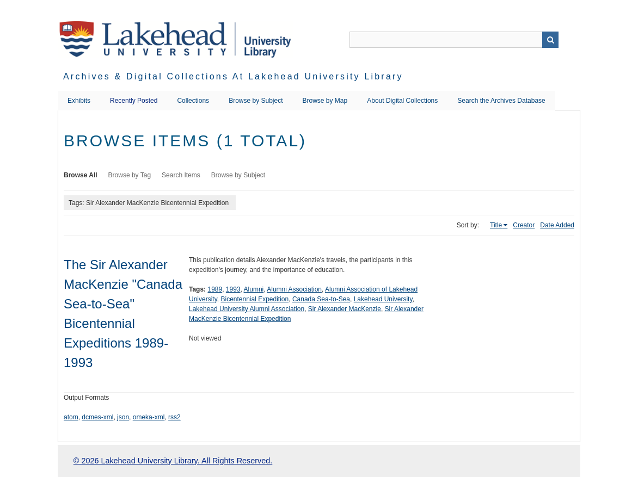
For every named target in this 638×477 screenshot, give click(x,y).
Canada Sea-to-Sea (321, 299)
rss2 (174, 417)
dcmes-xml (97, 417)
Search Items (181, 175)
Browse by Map (325, 100)
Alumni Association (294, 289)
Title (496, 225)
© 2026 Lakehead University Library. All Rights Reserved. (172, 460)
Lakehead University (383, 299)
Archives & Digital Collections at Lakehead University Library (233, 76)
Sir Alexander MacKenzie (344, 309)
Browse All (80, 175)
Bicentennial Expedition (254, 299)
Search (550, 40)
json (123, 417)
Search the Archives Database (501, 100)
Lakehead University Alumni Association (246, 309)
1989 (214, 289)
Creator (524, 225)
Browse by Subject (256, 100)
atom (71, 417)
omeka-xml (149, 417)
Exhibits (79, 100)
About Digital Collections (402, 100)
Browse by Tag (129, 175)
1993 (233, 289)
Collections (193, 100)
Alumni (254, 289)
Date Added (557, 225)
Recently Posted (133, 100)
